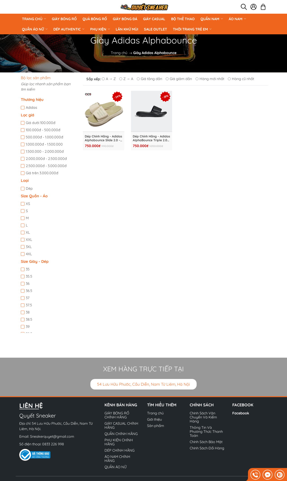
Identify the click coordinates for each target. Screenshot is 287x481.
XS (28, 203)
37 (27, 298)
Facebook (240, 413)
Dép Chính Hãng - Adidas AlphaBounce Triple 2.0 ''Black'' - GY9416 (151, 138)
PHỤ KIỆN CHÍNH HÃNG (118, 442)
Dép (29, 188)
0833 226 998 (53, 444)
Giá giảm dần (179, 78)
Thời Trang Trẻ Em (192, 29)
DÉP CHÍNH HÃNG (119, 450)
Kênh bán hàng (120, 404)
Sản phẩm (155, 425)
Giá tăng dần (149, 78)
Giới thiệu (154, 419)
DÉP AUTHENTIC (68, 29)
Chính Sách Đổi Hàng (207, 448)
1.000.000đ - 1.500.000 (44, 144)
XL (28, 232)
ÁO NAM (237, 19)
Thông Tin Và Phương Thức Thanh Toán (206, 431)
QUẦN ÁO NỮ (35, 29)
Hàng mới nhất (210, 78)
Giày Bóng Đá (125, 19)
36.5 (29, 290)
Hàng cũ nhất (241, 78)
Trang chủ (34, 19)
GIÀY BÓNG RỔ (64, 19)
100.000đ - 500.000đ (43, 130)
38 (28, 312)
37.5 (29, 305)
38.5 (29, 319)
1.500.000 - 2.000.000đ (45, 151)
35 (28, 269)
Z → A (126, 78)
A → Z (109, 78)
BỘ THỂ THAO (183, 19)
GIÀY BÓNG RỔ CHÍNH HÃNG (116, 415)
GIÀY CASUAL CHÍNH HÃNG (121, 425)
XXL (29, 239)
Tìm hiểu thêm (161, 404)
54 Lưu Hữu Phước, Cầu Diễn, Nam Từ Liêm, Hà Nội (143, 384)
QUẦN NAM (211, 19)
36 (28, 283)
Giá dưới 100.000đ (40, 122)
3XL (29, 246)
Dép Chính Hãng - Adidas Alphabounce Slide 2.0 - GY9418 (103, 138)
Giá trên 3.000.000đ (42, 173)
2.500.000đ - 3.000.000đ (46, 165)
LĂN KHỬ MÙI (127, 29)
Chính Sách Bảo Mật (206, 442)
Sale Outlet (155, 29)
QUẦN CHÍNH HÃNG (121, 433)
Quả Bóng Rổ (95, 19)
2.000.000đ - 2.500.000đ (46, 158)
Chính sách (202, 404)
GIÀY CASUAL (154, 19)
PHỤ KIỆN (100, 29)
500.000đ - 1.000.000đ (44, 137)
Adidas (31, 107)
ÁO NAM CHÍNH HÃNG (117, 458)
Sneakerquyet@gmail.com (52, 436)
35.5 (29, 276)
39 (28, 326)
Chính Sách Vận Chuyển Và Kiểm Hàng (203, 417)
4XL (29, 254)
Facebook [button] (242, 404)
